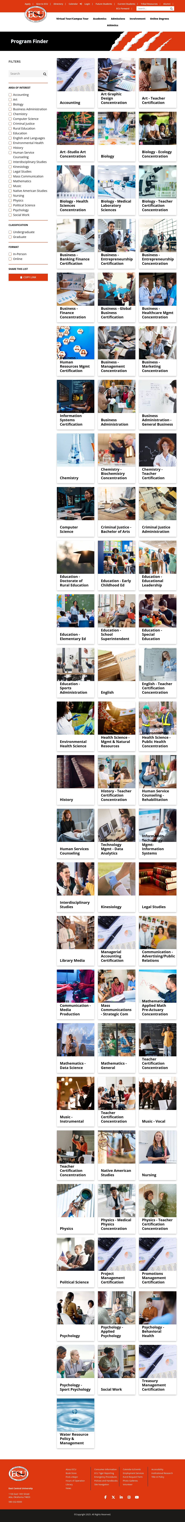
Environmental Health (28, 143)
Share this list (18, 269)
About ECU (71, 1469)
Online (17, 259)
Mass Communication (28, 176)
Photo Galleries (130, 1480)
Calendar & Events (132, 1469)
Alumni (167, 3)
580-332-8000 (15, 1501)
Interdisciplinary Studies (30, 162)
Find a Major (72, 1476)
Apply (28, 3)
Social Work (21, 215)
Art (15, 99)
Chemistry (20, 114)
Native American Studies (30, 191)
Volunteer (128, 1484)
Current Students (126, 3)
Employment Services (133, 1473)
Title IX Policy (158, 1476)
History (18, 148)
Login (87, 3)
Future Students (104, 3)
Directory (58, 3)
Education (20, 133)
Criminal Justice (24, 124)
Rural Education (24, 128)
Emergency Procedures (105, 1476)
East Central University (21, 1488)
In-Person (20, 254)
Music (17, 186)
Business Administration (30, 109)
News (68, 1488)
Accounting (21, 95)
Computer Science (26, 119)
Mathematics (22, 181)
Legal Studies (22, 171)
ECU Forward (122, 8)
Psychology (21, 210)
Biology (18, 104)
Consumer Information (105, 1469)
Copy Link (28, 277)
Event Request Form (133, 1476)
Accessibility (157, 1469)
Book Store (71, 1473)
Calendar (73, 3)
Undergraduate (24, 232)
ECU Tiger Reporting (104, 1473)
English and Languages (29, 138)
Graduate (19, 237)
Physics (18, 200)
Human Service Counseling (23, 154)
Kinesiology (21, 167)
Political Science (24, 205)
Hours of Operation (75, 1480)
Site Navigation (101, 1484)
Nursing (18, 196)
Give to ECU (42, 3)
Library (69, 1484)
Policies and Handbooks (106, 1480)
